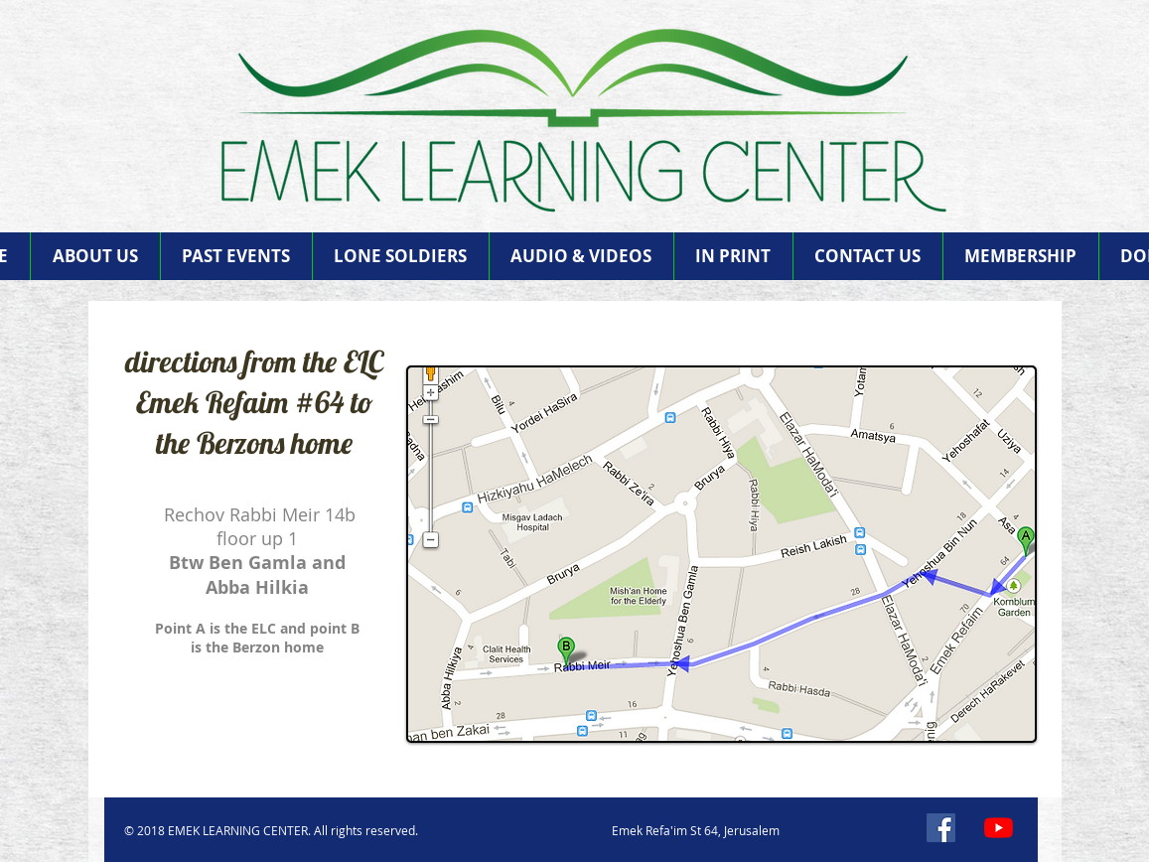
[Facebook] (941, 827)
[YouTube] (998, 827)
